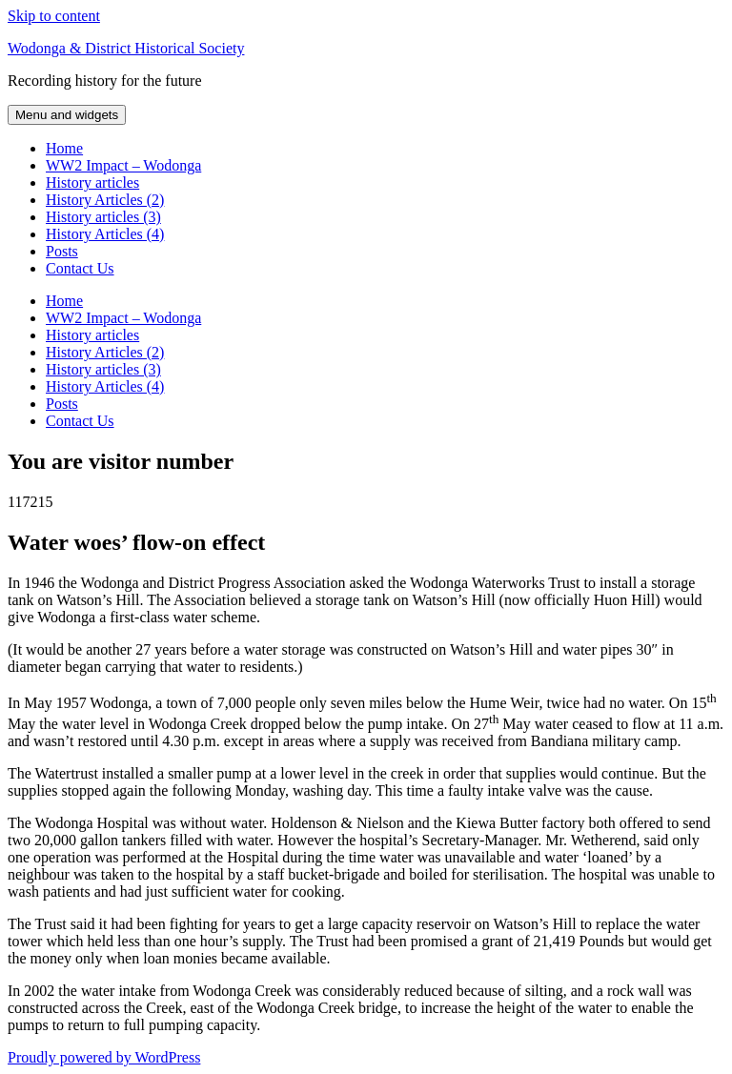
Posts (62, 251)
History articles (92, 182)
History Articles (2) (105, 200)
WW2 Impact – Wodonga (123, 165)
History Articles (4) (105, 234)
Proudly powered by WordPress (104, 1057)
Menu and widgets (66, 115)
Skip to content (54, 16)
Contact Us (80, 268)
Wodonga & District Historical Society (126, 48)
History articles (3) (103, 217)
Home (64, 148)
